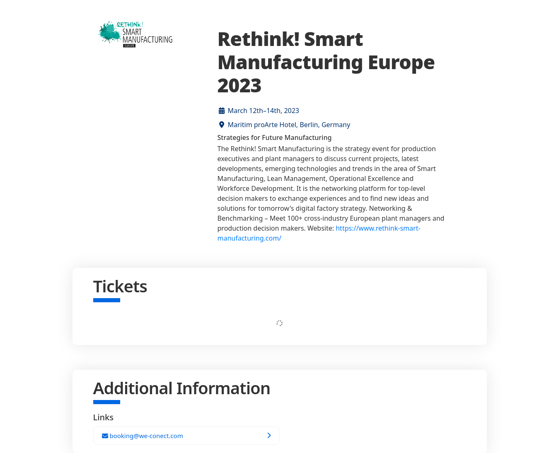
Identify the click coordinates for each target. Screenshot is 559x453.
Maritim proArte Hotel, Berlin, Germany (289, 124)
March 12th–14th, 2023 (264, 110)
